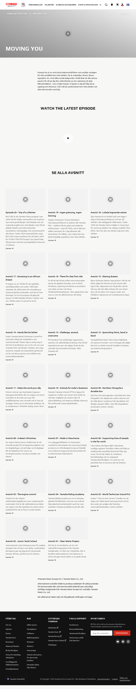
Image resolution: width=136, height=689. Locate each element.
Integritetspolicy (103, 679)
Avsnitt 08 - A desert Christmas (21, 438)
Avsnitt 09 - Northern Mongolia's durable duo (107, 389)
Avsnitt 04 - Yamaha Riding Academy (66, 494)
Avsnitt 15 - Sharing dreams (104, 276)
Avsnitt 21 (125, 14)
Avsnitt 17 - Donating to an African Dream (23, 278)
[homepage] (11, 5)
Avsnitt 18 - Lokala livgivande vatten (109, 212)
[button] (68, 138)
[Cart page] (117, 4)
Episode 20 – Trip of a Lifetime (20, 212)
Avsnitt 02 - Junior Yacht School (21, 541)
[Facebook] (123, 641)
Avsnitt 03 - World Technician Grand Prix (110, 494)
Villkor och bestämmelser (125, 679)
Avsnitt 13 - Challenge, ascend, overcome (63, 334)
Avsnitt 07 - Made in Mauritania (63, 438)
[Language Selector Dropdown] (128, 4)
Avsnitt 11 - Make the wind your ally (23, 387)
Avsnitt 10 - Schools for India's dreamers (68, 387)
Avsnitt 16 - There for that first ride (65, 276)
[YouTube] (118, 641)
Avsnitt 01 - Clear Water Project (63, 541)
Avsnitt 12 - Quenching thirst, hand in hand (109, 334)
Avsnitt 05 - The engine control (21, 494)
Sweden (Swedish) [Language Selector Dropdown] (16, 679)
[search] (106, 4)
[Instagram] (128, 641)
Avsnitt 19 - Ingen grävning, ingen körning (65, 214)
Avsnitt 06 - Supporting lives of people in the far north (110, 440)
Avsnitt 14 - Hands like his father (22, 332)
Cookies (115, 679)
